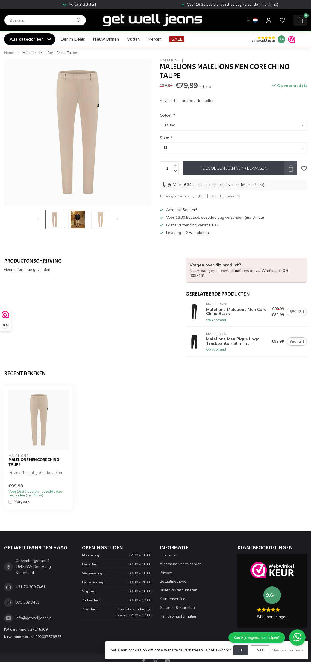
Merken (155, 39)
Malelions (170, 60)
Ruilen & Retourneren (178, 590)
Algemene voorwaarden (181, 564)
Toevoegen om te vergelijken (182, 196)
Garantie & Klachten (177, 607)
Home (9, 52)
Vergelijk (22, 501)
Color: (167, 115)
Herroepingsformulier (178, 616)
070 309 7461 (28, 602)
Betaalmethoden (174, 581)
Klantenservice (172, 598)
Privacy (166, 572)
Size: (166, 138)
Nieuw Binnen (106, 39)
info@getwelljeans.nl (34, 618)
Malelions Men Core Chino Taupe (49, 52)
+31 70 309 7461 (30, 586)
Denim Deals (73, 39)
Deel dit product (225, 196)
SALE (177, 39)
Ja (241, 650)
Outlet (133, 39)
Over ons (167, 555)
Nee (260, 650)
